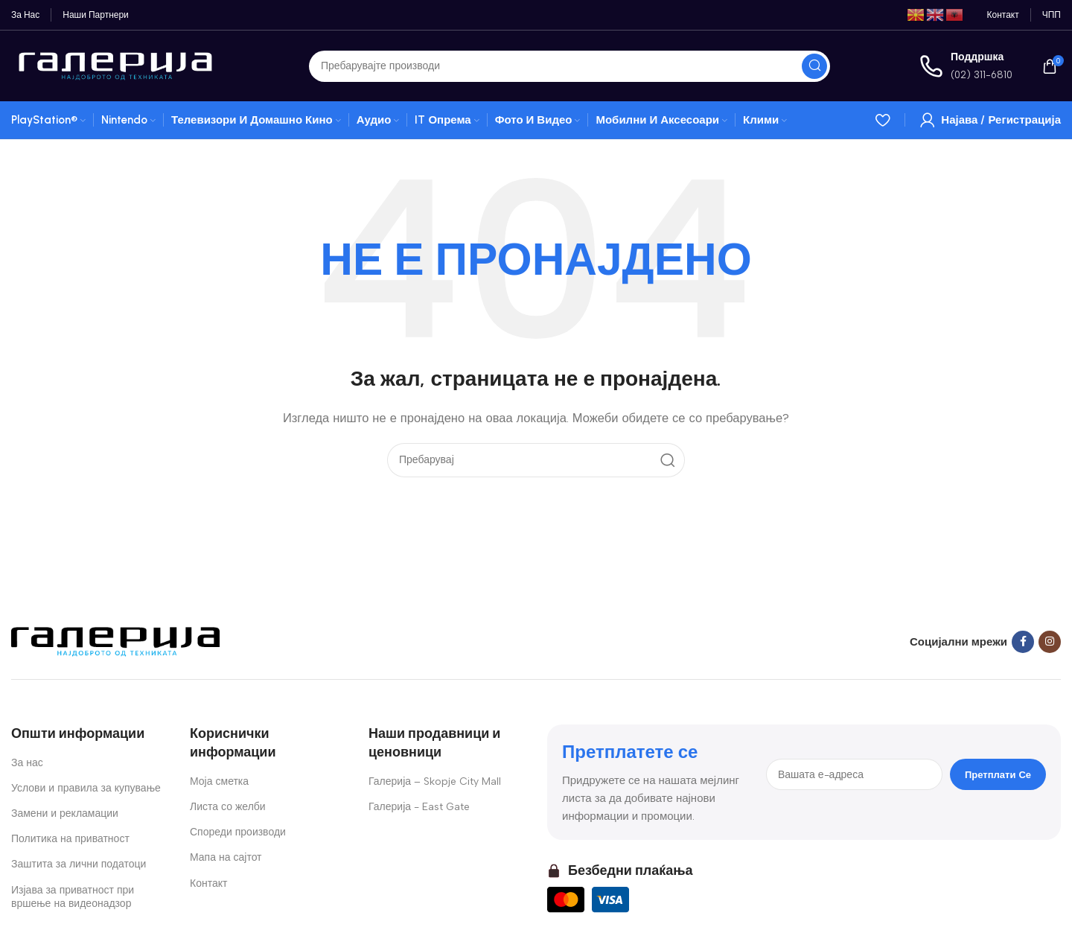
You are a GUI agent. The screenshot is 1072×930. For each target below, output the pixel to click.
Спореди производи (238, 832)
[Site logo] (115, 64)
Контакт (208, 883)
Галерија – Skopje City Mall (434, 781)
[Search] (569, 66)
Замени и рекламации (64, 813)
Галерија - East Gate (419, 806)
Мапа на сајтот (226, 857)
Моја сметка (219, 781)
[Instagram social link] (1049, 642)
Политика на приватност (70, 838)
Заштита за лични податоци (78, 864)
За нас (27, 763)
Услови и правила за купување (86, 788)
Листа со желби (228, 806)
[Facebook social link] (1023, 642)
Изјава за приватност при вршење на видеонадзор (72, 897)
